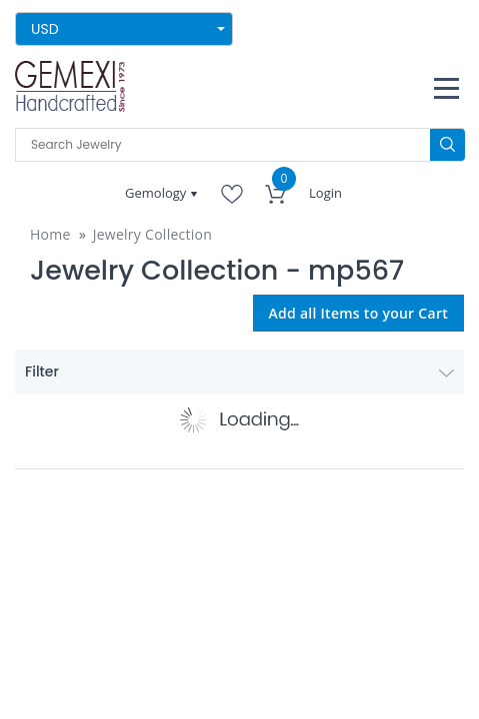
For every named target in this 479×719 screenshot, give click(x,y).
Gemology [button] (157, 193)
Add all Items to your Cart (359, 313)
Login (325, 193)
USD (45, 29)
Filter (239, 371)
